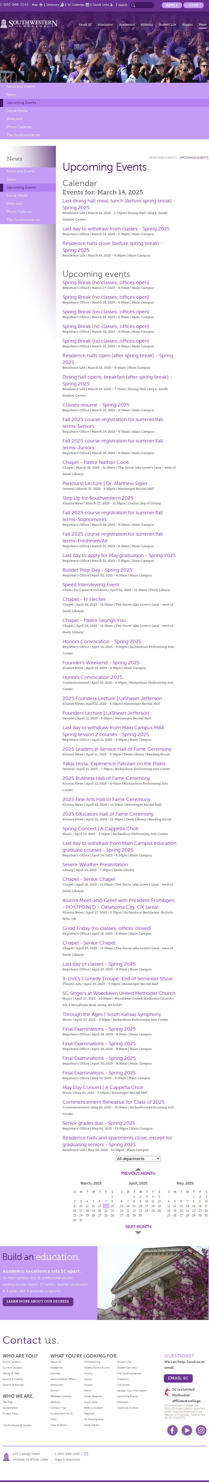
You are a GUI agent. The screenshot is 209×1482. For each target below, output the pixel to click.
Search (122, 5)
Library (88, 1379)
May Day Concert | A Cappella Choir (103, 1087)
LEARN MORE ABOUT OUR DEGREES (38, 1301)
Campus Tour (58, 1407)
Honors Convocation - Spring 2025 (102, 641)
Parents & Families (13, 1384)
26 (93, 1215)
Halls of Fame (58, 1425)
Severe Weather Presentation (95, 864)
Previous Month (138, 1174)
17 (80, 1210)
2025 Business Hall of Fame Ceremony (106, 778)
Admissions (56, 1384)
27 (99, 1215)
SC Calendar (76, 4)
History (88, 1373)
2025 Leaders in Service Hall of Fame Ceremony (116, 749)
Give (193, 5)
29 (112, 1215)
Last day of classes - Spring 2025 (99, 964)
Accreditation (10, 1407)
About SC (85, 24)
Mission (88, 1384)
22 (112, 1210)
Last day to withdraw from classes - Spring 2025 (116, 228)
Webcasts (14, 119)
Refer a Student (93, 1407)
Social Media (17, 111)
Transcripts (123, 1384)
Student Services (127, 1367)
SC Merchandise (93, 1419)
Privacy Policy (11, 1413)
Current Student (12, 1367)
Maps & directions (67, 1459)
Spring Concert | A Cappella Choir (100, 828)
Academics (127, 24)
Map (35, 4)
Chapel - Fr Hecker (84, 599)
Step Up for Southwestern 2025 (97, 498)
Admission (105, 24)
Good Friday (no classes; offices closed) (106, 928)
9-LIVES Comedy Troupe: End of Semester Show (117, 978)
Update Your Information (132, 1390)
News (202, 24)
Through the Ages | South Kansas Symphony (111, 1014)
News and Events (21, 86)
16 (74, 1210)
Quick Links (101, 4)
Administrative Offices (63, 1379)
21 (105, 1210)
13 (99, 1206)
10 (81, 1206)
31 (80, 1220)
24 (81, 1215)
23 (74, 1215)
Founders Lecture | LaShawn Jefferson (105, 713)
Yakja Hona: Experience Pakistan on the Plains (113, 763)
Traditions (123, 1379)
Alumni (187, 24)
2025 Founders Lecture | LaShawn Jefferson (112, 698)
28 (106, 1215)
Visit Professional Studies (17, 1425)
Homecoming (92, 1361)
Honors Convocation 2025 (92, 677)
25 (87, 1215)
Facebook (172, 1430)
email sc (178, 1378)
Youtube (187, 1430)
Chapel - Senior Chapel (88, 879)
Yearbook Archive (127, 1407)
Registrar (89, 1413)
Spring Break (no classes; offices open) (105, 282)
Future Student (11, 1361)
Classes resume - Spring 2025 (96, 405)
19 (93, 1210)
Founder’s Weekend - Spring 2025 (101, 662)
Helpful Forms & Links (97, 1367)
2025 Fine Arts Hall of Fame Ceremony (106, 799)
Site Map (8, 1402)
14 (106, 1206)
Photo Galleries (19, 127)
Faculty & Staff (11, 1373)
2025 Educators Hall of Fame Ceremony (107, 814)
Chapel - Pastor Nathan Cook (95, 462)
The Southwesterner (23, 135)
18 (87, 1210)
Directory (53, 4)
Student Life (167, 24)
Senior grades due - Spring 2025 (98, 1123)
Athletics (147, 24)
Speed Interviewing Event (90, 584)
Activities (55, 1373)
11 (87, 1206)
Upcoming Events (21, 103)
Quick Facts (90, 1402)
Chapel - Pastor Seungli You (94, 620)
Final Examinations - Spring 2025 (99, 1029)
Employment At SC (61, 1413)
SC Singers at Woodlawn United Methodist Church (118, 993)
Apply (172, 5)
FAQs (53, 1419)
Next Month (138, 1227)
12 (93, 1206)
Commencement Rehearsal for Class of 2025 (113, 1102)
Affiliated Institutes (61, 1396)
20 (99, 1210)
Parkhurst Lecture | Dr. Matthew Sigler (105, 483)
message (86, 1453)
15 (112, 1206)
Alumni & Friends (13, 1379)
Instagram (201, 1430)
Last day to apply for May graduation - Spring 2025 (119, 555)
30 (74, 1220)
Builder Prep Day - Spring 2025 (97, 570)
